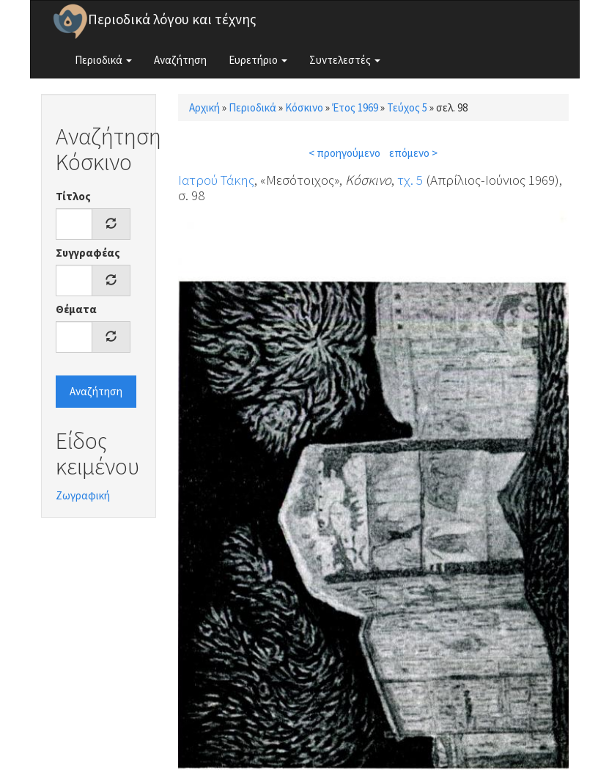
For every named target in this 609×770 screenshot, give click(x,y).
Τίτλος (73, 196)
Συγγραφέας (88, 253)
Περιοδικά (103, 60)
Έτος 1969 (355, 107)
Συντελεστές (344, 60)
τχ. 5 (410, 179)
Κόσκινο (304, 107)
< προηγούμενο (344, 153)
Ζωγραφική (83, 495)
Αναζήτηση (180, 60)
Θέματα (76, 309)
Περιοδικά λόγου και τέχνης (172, 19)
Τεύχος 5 (407, 107)
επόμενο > (413, 153)
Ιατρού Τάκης (216, 179)
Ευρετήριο (258, 60)
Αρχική (204, 107)
